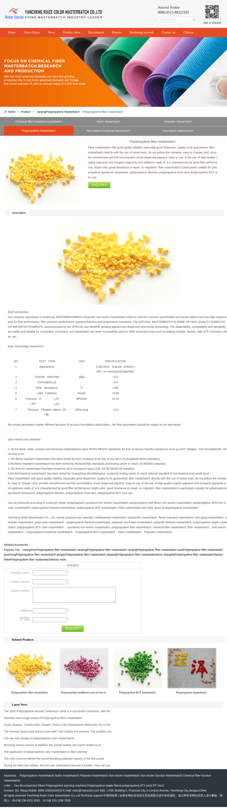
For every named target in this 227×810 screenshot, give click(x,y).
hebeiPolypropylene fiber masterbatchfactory (31, 559)
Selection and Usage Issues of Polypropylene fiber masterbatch (43, 721)
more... (64, 559)
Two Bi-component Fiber (29, 788)
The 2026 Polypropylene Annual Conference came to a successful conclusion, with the (57, 714)
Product (25, 111)
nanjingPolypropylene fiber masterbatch (152, 549)
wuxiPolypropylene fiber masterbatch (200, 549)
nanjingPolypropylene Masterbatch (58, 111)
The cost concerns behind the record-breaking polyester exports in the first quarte (54, 761)
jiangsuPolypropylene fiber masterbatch (81, 554)
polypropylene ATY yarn (136, 788)
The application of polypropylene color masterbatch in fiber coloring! (45, 754)
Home (12, 32)
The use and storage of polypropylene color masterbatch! (39, 741)
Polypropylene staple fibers (104, 788)
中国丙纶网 (110, 798)
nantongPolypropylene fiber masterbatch (102, 549)
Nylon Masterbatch (108, 121)
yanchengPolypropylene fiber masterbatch (30, 554)
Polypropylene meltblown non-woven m (83, 695)
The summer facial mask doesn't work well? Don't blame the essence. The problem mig (57, 734)
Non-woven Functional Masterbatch (108, 130)
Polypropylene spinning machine (66, 788)
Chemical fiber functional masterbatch (38, 121)
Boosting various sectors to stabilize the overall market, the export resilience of (52, 748)
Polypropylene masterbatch (191, 695)
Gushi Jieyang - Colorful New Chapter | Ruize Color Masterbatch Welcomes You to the (57, 727)
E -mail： (26, 622)
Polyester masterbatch (93, 778)
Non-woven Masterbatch (178, 130)
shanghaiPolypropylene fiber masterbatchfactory (193, 554)
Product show (71, 32)
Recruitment (96, 32)
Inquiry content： (21, 590)
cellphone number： (26, 614)
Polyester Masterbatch (178, 121)
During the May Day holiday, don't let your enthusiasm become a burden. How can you (57, 768)
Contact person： (21, 581)
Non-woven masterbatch (124, 778)
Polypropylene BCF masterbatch (137, 695)
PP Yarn (158, 788)
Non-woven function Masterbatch (160, 778)
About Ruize (32, 32)
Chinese (188, 32)
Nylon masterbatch (66, 778)
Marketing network (141, 32)
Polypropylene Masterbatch (39, 130)
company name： (21, 572)
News (51, 32)
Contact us (168, 32)
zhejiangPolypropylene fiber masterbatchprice (134, 554)
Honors (116, 32)
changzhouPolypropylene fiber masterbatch (49, 549)
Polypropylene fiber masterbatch (29, 695)
